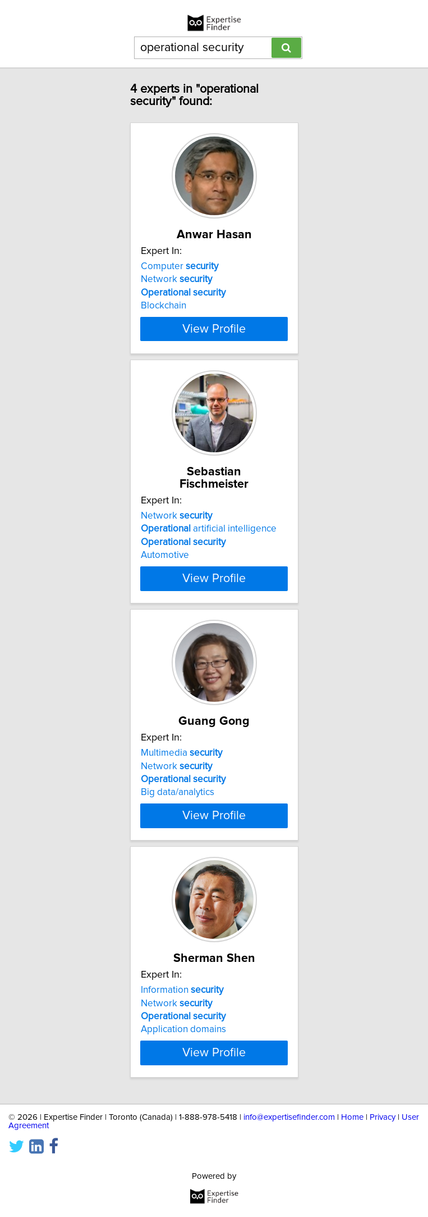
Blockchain (163, 318)
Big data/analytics (177, 817)
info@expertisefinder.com (289, 1154)
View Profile (214, 341)
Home (352, 1154)
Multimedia (181, 778)
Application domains (183, 1066)
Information (182, 1027)
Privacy (382, 1154)
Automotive (165, 567)
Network (176, 292)
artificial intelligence (209, 541)
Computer (179, 279)
